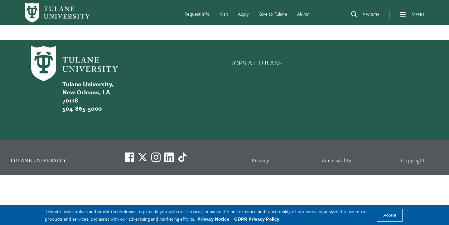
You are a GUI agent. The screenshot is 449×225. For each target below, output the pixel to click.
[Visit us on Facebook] (129, 157)
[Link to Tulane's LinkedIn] (169, 157)
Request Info (197, 13)
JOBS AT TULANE (256, 63)
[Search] (364, 16)
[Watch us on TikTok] (182, 157)
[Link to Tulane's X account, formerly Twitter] (142, 157)
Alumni (304, 13)
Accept (390, 215)
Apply (243, 13)
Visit (224, 13)
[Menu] (403, 14)
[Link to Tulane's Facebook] (156, 157)
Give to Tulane (273, 13)
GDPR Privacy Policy (256, 218)
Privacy (260, 160)
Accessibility (337, 160)
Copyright (413, 160)
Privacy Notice (213, 218)
